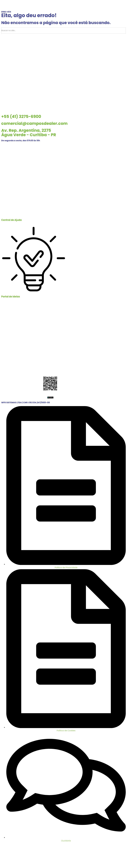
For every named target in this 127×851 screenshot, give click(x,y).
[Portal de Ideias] (33, 259)
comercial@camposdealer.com (34, 123)
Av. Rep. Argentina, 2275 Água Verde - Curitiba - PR (28, 132)
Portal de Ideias (10, 296)
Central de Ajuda (11, 220)
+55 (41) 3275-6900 (21, 116)
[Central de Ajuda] (33, 183)
